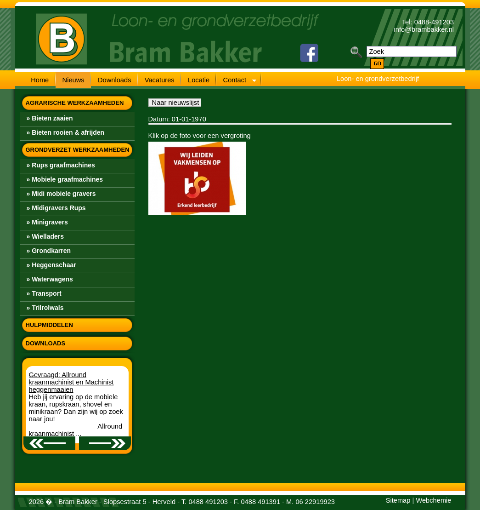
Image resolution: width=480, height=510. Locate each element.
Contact (236, 81)
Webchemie (433, 500)
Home (40, 80)
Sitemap (398, 500)
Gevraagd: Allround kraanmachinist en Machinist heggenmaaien (71, 382)
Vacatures (160, 80)
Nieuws (73, 80)
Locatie (198, 80)
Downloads (114, 80)
